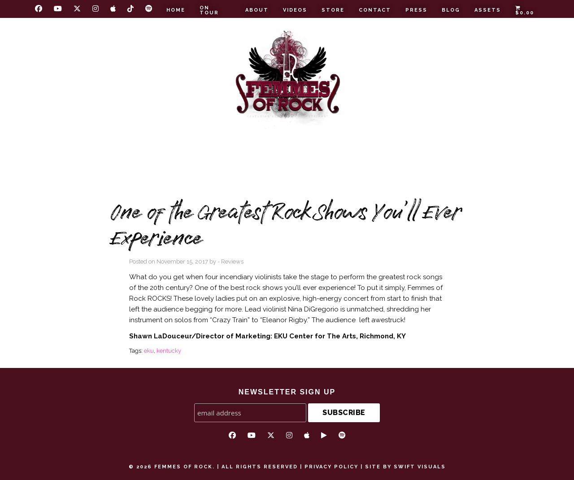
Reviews (232, 261)
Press (416, 10)
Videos (295, 10)
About (257, 10)
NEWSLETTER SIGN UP (287, 392)
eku (149, 350)
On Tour (209, 10)
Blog (451, 10)
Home (175, 10)
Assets (487, 10)
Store (333, 10)
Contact (375, 10)
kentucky (169, 350)
